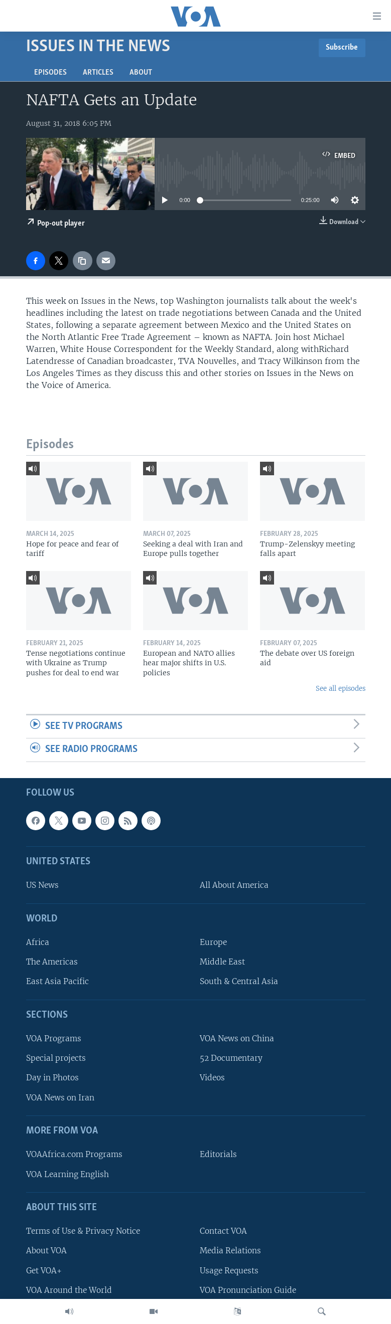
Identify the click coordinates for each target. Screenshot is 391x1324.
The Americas (52, 962)
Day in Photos (52, 1078)
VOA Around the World (69, 1290)
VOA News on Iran (60, 1097)
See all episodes (340, 688)
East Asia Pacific (57, 982)
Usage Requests (229, 1270)
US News (42, 885)
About (140, 73)
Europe (213, 942)
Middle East (222, 962)
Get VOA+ (44, 1270)
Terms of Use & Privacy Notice (83, 1231)
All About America (234, 885)
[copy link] (82, 260)
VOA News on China (237, 1038)
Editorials (218, 1155)
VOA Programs (53, 1038)
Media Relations (230, 1251)
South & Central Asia (239, 982)
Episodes (50, 73)
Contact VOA (223, 1231)
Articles (98, 73)
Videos (212, 1078)
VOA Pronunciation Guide (248, 1290)
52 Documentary (231, 1058)
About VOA (46, 1251)
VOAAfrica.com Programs (74, 1155)
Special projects (56, 1058)
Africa (37, 942)
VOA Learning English (67, 1174)
